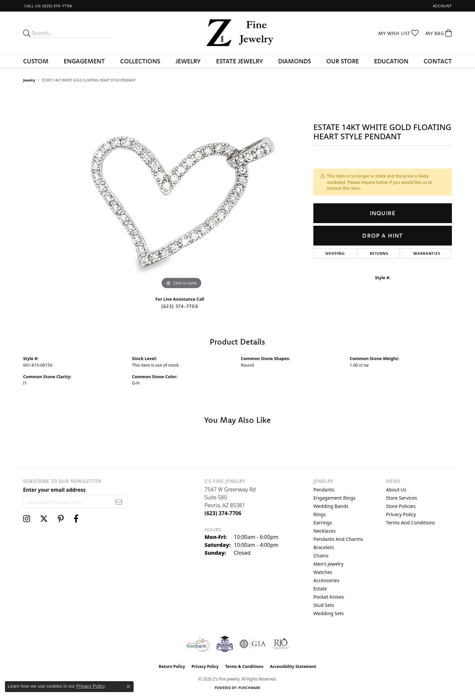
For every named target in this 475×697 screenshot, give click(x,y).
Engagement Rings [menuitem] (334, 498)
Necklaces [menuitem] (324, 531)
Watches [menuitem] (322, 572)
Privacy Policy (401, 514)
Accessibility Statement (293, 666)
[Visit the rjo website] (280, 644)
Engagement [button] (84, 61)
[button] (441, 6)
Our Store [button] (342, 61)
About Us (396, 489)
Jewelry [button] (188, 61)
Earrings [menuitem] (322, 522)
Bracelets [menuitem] (323, 547)
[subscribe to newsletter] (119, 502)
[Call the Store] (223, 513)
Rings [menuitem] (319, 514)
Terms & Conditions (244, 666)
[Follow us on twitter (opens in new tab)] (44, 519)
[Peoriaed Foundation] (224, 644)
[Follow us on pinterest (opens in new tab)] (60, 519)
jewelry (29, 80)
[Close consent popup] (128, 686)
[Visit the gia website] (252, 644)
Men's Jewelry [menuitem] (328, 564)
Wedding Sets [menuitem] (328, 613)
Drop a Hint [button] (382, 235)
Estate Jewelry (239, 61)
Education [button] (391, 61)
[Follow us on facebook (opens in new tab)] (76, 519)
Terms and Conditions (410, 522)
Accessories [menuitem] (326, 580)
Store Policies (401, 506)
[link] (47, 6)
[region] (181, 192)
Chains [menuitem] (321, 555)
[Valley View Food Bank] (197, 644)
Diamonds (294, 61)
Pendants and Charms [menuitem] (338, 539)
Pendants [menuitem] (323, 489)
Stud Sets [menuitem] (323, 605)
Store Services (401, 498)
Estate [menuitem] (320, 588)
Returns (379, 253)
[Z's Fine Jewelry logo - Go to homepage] (238, 33)
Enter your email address (54, 489)
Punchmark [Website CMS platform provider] (249, 687)
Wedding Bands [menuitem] (330, 506)
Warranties (426, 253)
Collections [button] (140, 61)
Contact (438, 61)
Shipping (335, 253)
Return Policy (172, 666)
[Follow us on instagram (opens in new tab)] (26, 519)
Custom (35, 61)
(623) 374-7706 (179, 306)
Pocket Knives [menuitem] (328, 597)
